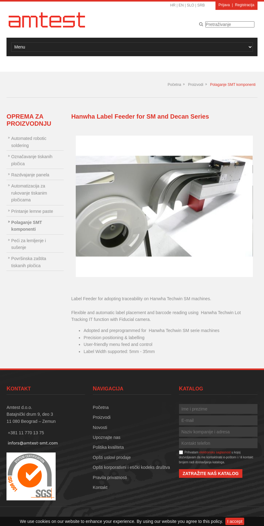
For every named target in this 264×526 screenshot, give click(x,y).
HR (173, 5)
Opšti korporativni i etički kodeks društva (131, 467)
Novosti (100, 427)
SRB (201, 5)
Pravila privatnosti (110, 477)
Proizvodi (195, 84)
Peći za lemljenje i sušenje (28, 244)
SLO (190, 5)
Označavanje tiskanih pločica (31, 160)
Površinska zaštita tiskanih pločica (28, 262)
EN (181, 5)
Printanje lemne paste (32, 211)
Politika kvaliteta (108, 447)
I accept (234, 521)
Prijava (224, 5)
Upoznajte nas (107, 437)
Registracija (244, 5)
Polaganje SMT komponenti (232, 84)
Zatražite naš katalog (211, 473)
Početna (174, 84)
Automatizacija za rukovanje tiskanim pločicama (29, 192)
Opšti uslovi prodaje (112, 457)
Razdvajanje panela (30, 174)
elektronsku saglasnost (215, 452)
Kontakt (100, 487)
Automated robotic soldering (28, 142)
